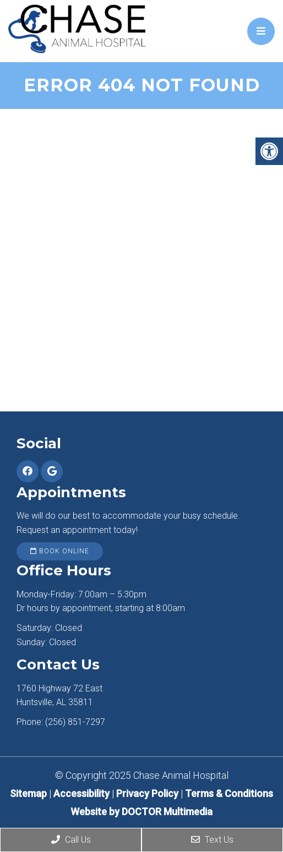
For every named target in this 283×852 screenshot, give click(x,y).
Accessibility (81, 793)
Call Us (71, 839)
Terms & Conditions (229, 793)
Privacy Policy (148, 793)
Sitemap (28, 793)
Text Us (212, 839)
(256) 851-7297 (75, 722)
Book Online (59, 551)
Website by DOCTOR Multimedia (141, 811)
